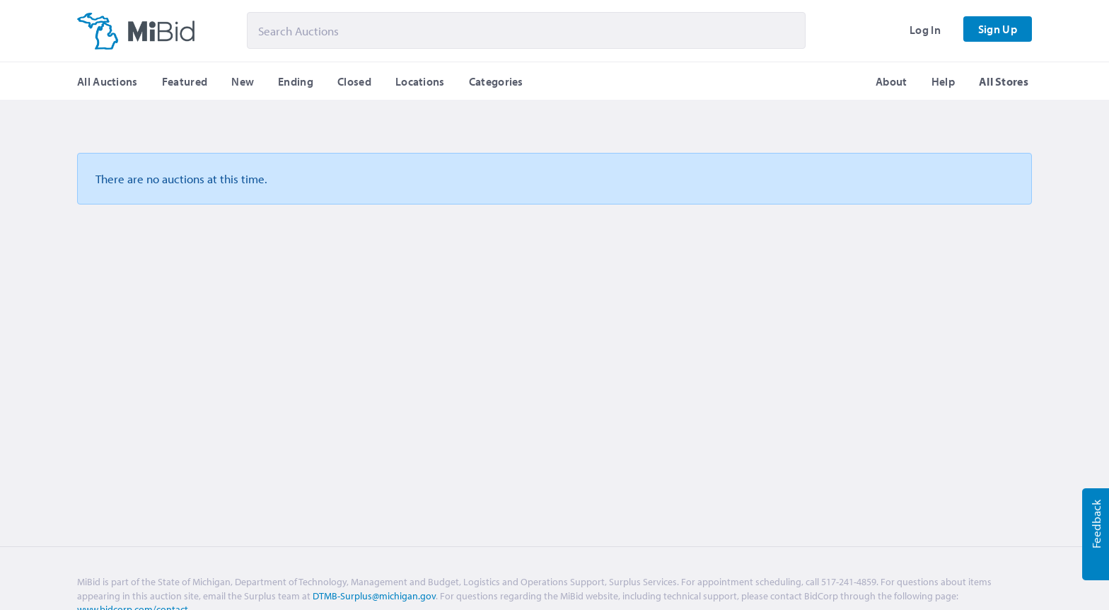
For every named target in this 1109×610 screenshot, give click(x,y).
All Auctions (107, 81)
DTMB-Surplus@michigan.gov (374, 595)
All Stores (1003, 81)
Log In (925, 30)
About (891, 81)
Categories (496, 81)
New (242, 81)
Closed (354, 81)
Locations (420, 81)
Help (943, 81)
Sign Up (997, 29)
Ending (295, 81)
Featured (184, 81)
